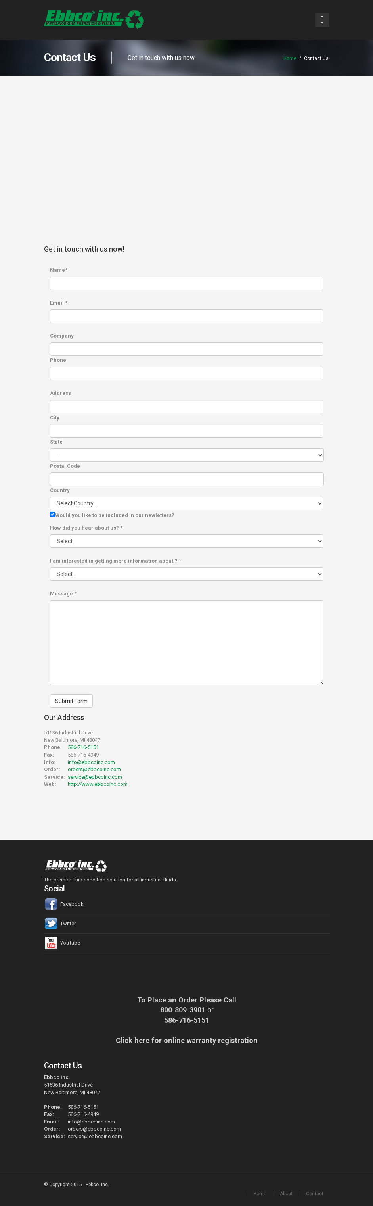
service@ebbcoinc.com (95, 777)
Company (62, 336)
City (54, 418)
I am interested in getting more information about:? (115, 561)
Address (60, 393)
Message (63, 594)
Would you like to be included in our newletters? (114, 515)
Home (289, 58)
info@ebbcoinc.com (91, 762)
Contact (314, 1193)
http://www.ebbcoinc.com (98, 784)
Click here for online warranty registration (187, 1040)
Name (58, 270)
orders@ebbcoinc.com (94, 769)
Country (60, 490)
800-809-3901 (182, 1010)
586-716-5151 (83, 747)
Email (58, 303)
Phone (58, 360)
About (286, 1193)
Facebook (64, 904)
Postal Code (65, 466)
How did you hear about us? (86, 528)
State (56, 442)
